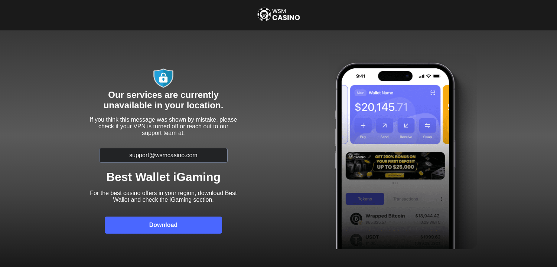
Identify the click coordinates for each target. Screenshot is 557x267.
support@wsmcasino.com (163, 155)
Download (163, 225)
